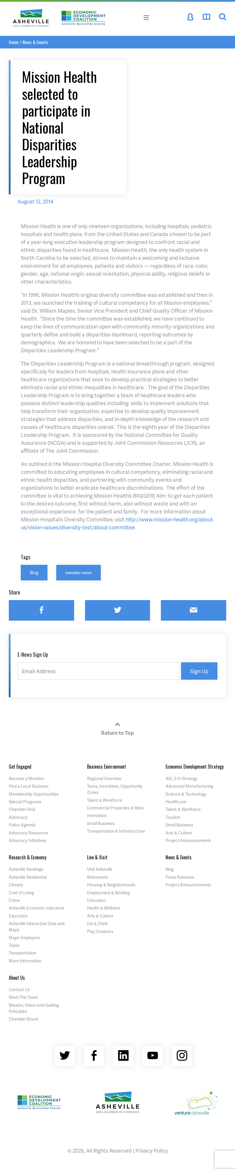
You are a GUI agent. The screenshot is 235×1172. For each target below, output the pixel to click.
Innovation (97, 815)
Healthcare (176, 801)
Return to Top (117, 727)
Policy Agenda (22, 825)
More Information (25, 961)
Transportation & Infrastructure (116, 831)
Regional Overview (104, 778)
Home (13, 42)
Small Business (101, 823)
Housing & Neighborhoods (111, 885)
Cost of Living (21, 892)
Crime (14, 900)
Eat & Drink (97, 923)
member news (78, 572)
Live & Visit (97, 857)
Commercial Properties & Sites (115, 808)
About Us (17, 977)
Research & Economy (27, 857)
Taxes (14, 945)
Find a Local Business (29, 786)
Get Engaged (20, 766)
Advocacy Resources (28, 833)
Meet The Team (23, 997)
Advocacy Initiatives (27, 840)
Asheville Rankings (26, 869)
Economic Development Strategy (195, 766)
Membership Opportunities (34, 794)
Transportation (22, 953)
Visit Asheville (100, 869)
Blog (34, 572)
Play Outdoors (100, 931)
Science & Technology (186, 794)
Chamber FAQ (22, 809)
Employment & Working (108, 892)
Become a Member (26, 778)
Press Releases (180, 877)
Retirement (97, 877)
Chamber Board (23, 1019)
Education (18, 916)
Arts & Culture (179, 833)
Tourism (173, 817)
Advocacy (18, 817)
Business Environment (106, 766)
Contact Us (19, 989)
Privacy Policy (151, 1150)
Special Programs (25, 801)
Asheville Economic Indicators (36, 908)
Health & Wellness (103, 908)
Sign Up (199, 671)
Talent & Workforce (104, 800)
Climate (16, 885)
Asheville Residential (28, 877)
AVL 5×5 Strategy (181, 778)
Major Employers (24, 937)
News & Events (35, 42)
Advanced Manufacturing (189, 786)
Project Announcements (188, 840)
